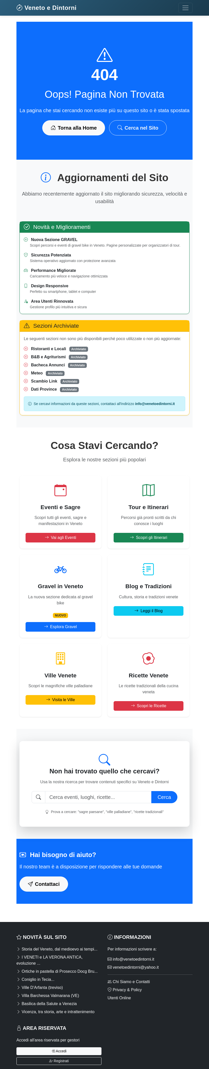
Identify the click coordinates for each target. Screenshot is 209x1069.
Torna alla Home (74, 128)
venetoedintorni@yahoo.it (133, 967)
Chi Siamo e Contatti (129, 982)
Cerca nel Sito (137, 128)
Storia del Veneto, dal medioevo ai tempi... (56, 949)
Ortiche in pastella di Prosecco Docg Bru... (57, 971)
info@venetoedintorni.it (131, 959)
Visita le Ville (60, 700)
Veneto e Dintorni (46, 7)
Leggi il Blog (148, 611)
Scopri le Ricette (148, 706)
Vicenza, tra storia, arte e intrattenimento (55, 1012)
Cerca (164, 797)
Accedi (58, 1051)
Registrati (59, 1061)
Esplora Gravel (60, 627)
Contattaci (44, 884)
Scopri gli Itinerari (148, 537)
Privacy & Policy (125, 990)
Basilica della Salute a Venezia (46, 1004)
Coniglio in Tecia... (35, 979)
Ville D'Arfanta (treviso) (39, 987)
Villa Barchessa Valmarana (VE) (47, 995)
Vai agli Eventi (60, 537)
